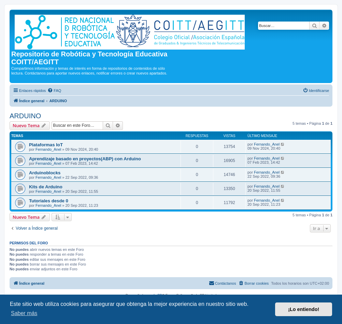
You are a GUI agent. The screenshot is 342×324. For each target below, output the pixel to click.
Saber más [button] (24, 313)
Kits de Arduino (45, 186)
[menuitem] (54, 90)
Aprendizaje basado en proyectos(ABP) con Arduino (85, 158)
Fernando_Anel (48, 149)
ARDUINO (25, 116)
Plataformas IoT (46, 144)
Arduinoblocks (44, 172)
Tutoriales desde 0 (48, 200)
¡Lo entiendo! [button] (303, 309)
